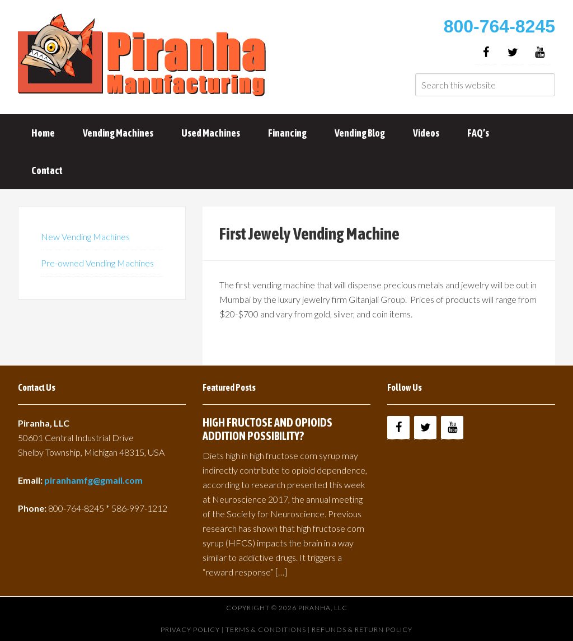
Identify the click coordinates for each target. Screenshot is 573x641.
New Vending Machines (85, 236)
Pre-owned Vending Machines (97, 263)
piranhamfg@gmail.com (93, 480)
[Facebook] (486, 52)
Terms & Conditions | (269, 629)
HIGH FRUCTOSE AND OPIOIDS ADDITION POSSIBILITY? (267, 429)
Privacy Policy (190, 629)
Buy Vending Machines (144, 56)
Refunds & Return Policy (362, 629)
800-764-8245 (499, 26)
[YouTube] (539, 52)
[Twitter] (512, 52)
